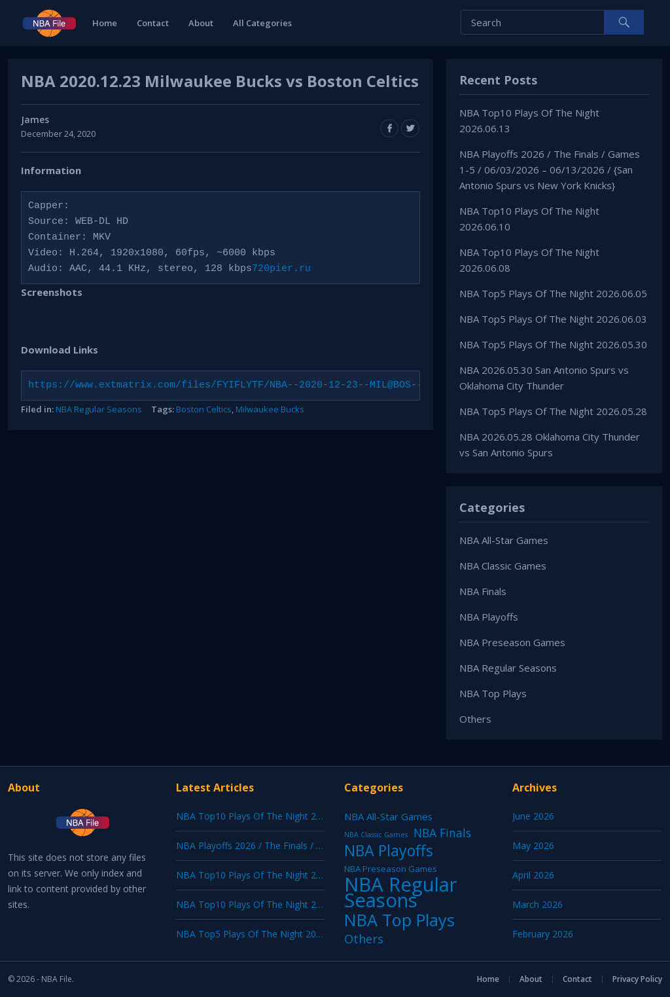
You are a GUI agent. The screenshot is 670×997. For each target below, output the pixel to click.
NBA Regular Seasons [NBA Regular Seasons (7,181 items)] (400, 892)
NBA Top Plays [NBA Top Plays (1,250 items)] (399, 920)
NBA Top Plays (493, 693)
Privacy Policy (637, 979)
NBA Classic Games (502, 565)
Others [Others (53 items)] (363, 939)
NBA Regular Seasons (99, 409)
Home (104, 23)
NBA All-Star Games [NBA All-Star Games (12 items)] (388, 816)
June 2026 (533, 816)
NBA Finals (482, 591)
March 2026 (537, 904)
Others (475, 718)
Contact (153, 23)
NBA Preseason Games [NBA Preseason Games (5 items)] (390, 869)
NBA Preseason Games (512, 642)
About (200, 23)
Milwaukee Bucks (270, 409)
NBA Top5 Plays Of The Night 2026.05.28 (553, 411)
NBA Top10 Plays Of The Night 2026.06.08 (266, 904)
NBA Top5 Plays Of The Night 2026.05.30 (553, 344)
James (35, 119)
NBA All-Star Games (503, 540)
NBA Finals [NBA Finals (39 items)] (442, 833)
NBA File (56, 979)
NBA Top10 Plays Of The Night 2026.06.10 (266, 875)
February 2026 (542, 934)
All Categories (262, 23)
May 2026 (533, 845)
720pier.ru (281, 269)
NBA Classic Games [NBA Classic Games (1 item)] (376, 834)
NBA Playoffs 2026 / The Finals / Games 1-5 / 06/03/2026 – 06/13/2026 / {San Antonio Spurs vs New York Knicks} (549, 169)
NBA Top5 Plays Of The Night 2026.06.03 (553, 318)
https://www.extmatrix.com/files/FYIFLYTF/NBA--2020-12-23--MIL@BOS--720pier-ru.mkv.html (281, 385)
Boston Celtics (204, 409)
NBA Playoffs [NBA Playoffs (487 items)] (388, 850)
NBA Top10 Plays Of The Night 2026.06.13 (266, 816)
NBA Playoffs (488, 616)
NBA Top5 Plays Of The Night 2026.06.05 (553, 293)
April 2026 (533, 875)
